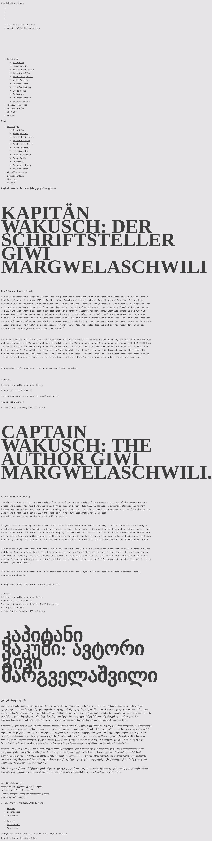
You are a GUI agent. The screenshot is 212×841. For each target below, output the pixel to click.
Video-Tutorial (21, 80)
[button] (106, 121)
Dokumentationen (22, 97)
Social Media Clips (23, 69)
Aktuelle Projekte (17, 104)
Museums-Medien (21, 101)
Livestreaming (20, 83)
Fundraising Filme (23, 76)
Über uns (12, 111)
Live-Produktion (22, 87)
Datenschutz (13, 811)
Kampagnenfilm (20, 66)
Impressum (12, 815)
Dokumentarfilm (15, 108)
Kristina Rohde (28, 838)
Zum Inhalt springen (12, 2)
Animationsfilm (21, 73)
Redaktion (18, 94)
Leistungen (13, 59)
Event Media (19, 90)
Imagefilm (18, 62)
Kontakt (11, 115)
